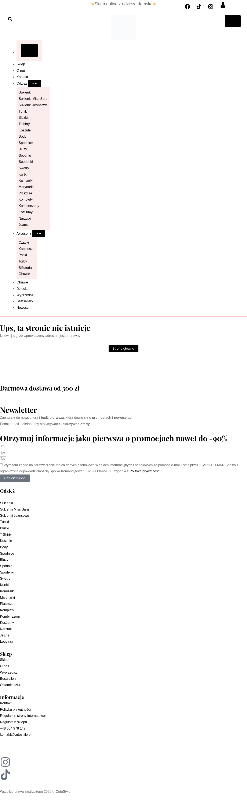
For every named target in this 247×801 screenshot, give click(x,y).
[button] (10, 19)
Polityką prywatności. (145, 471)
